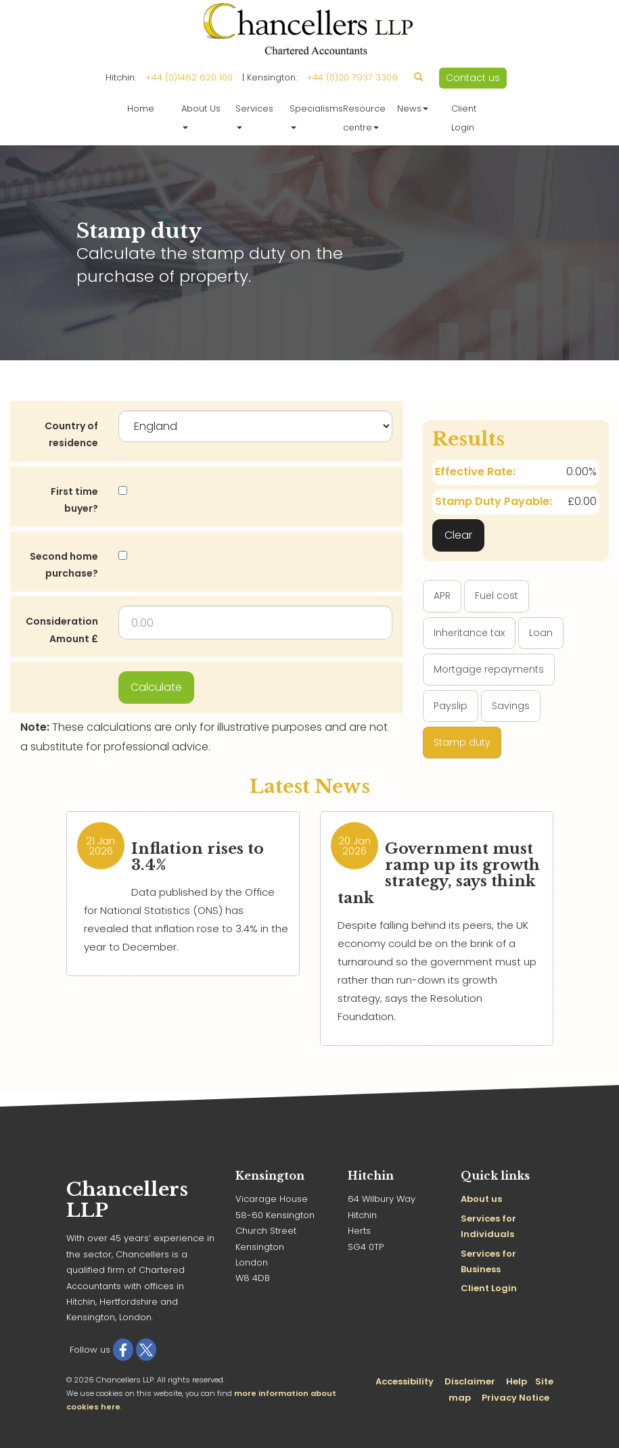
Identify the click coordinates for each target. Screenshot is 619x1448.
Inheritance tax (469, 632)
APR (442, 595)
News (412, 108)
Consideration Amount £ (62, 629)
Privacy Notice (515, 1397)
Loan (541, 632)
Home (140, 108)
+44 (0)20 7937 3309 (352, 77)
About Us (201, 115)
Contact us (473, 78)
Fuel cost (496, 595)
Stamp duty (462, 742)
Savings (511, 706)
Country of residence (71, 434)
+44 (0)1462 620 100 (189, 77)
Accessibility (404, 1381)
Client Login (463, 118)
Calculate (156, 687)
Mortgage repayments (489, 669)
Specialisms (313, 115)
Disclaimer (469, 1381)
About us (481, 1198)
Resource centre (364, 118)
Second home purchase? (64, 565)
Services (254, 115)
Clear (458, 535)
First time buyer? (74, 500)
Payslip (450, 706)
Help (516, 1381)
